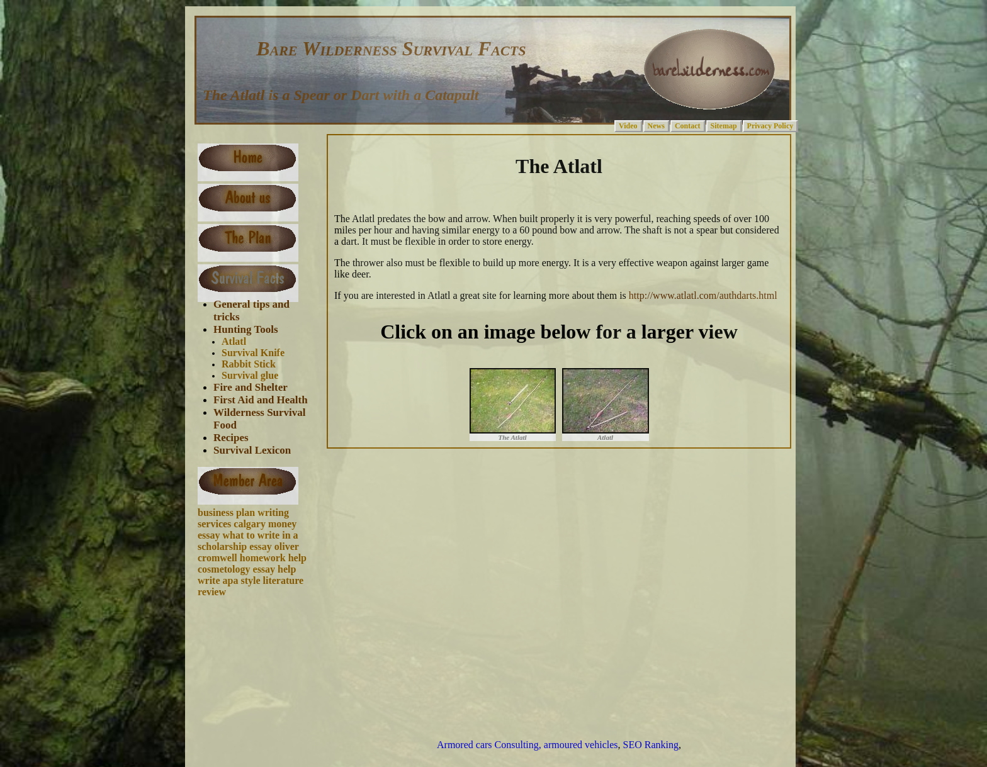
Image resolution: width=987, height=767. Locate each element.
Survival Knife (253, 352)
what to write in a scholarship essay (248, 541)
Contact (688, 125)
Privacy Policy (770, 125)
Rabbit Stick (249, 364)
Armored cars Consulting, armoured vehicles (527, 744)
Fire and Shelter (250, 387)
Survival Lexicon (252, 450)
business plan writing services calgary (243, 518)
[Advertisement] (257, 654)
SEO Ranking (651, 744)
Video (628, 125)
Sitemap (724, 125)
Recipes (231, 438)
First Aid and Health (260, 400)
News (656, 125)
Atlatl (234, 341)
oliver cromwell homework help (252, 552)
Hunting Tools (245, 329)
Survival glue (250, 375)
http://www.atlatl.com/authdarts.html (701, 295)
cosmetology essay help (247, 569)
